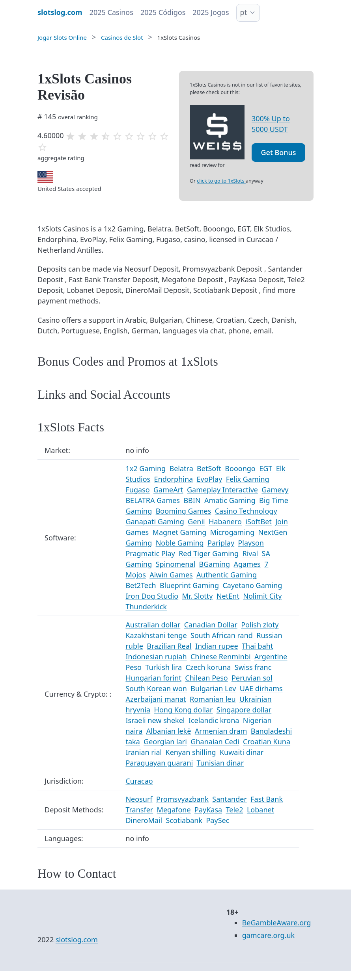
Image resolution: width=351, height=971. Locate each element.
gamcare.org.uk (268, 935)
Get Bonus (278, 152)
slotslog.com (77, 939)
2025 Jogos (210, 12)
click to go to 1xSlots (221, 181)
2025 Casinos (111, 12)
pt (243, 12)
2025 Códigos (162, 12)
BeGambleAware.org (276, 922)
